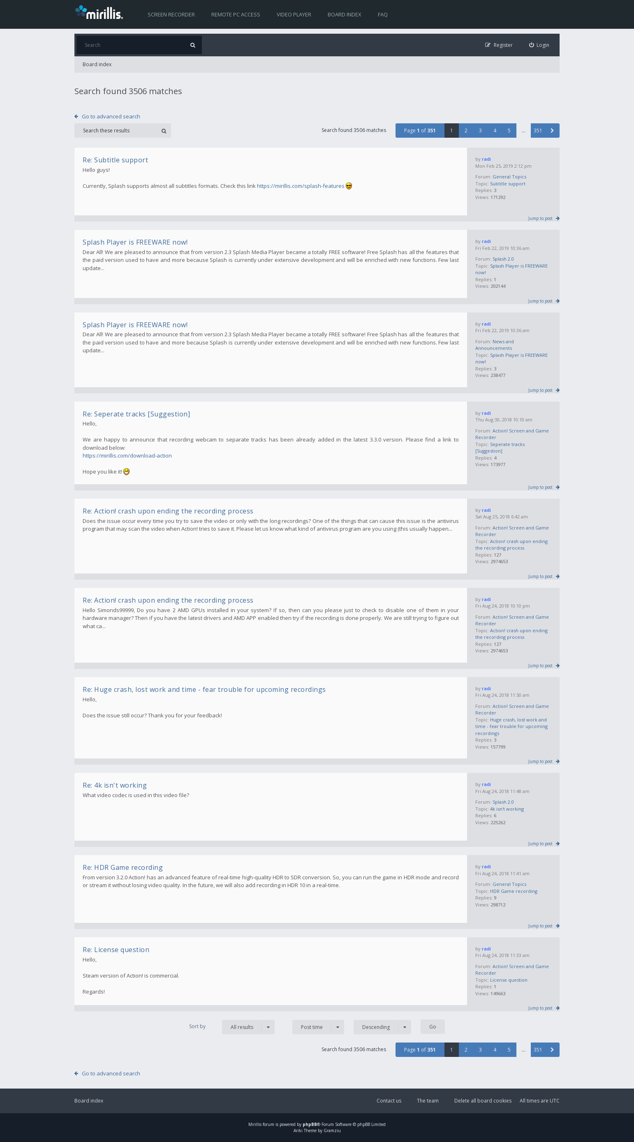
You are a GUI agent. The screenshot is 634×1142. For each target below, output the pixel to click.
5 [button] (509, 130)
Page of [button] (420, 130)
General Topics (509, 176)
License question (509, 980)
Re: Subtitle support (115, 159)
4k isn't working (507, 809)
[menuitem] (539, 45)
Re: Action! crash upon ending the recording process (168, 511)
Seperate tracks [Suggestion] (500, 447)
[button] (552, 130)
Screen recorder (171, 14)
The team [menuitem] (428, 1100)
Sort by (197, 1026)
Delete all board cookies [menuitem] (482, 1100)
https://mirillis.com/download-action (127, 455)
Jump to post (540, 218)
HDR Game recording (513, 891)
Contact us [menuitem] (389, 1100)
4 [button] (494, 130)
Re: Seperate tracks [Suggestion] (136, 413)
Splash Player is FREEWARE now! (135, 242)
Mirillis (254, 1124)
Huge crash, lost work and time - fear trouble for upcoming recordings (511, 726)
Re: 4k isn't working (115, 785)
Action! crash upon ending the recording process (511, 544)
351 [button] (538, 130)
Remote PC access (235, 14)
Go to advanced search (111, 116)
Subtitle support (507, 183)
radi (486, 159)
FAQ (383, 14)
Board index (344, 14)
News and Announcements (494, 344)
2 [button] (466, 130)
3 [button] (480, 130)
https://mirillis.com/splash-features (301, 186)
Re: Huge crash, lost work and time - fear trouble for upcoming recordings (204, 689)
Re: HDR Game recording (123, 867)
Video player (294, 14)
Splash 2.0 (503, 259)
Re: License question (116, 949)
